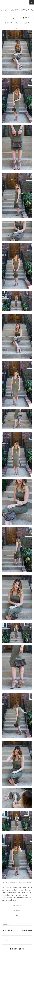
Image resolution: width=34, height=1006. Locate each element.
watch (29, 882)
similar (12, 882)
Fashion (9, 18)
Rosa (21, 905)
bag (16, 882)
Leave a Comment (6, 924)
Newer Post (7, 931)
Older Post (27, 931)
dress (4, 882)
